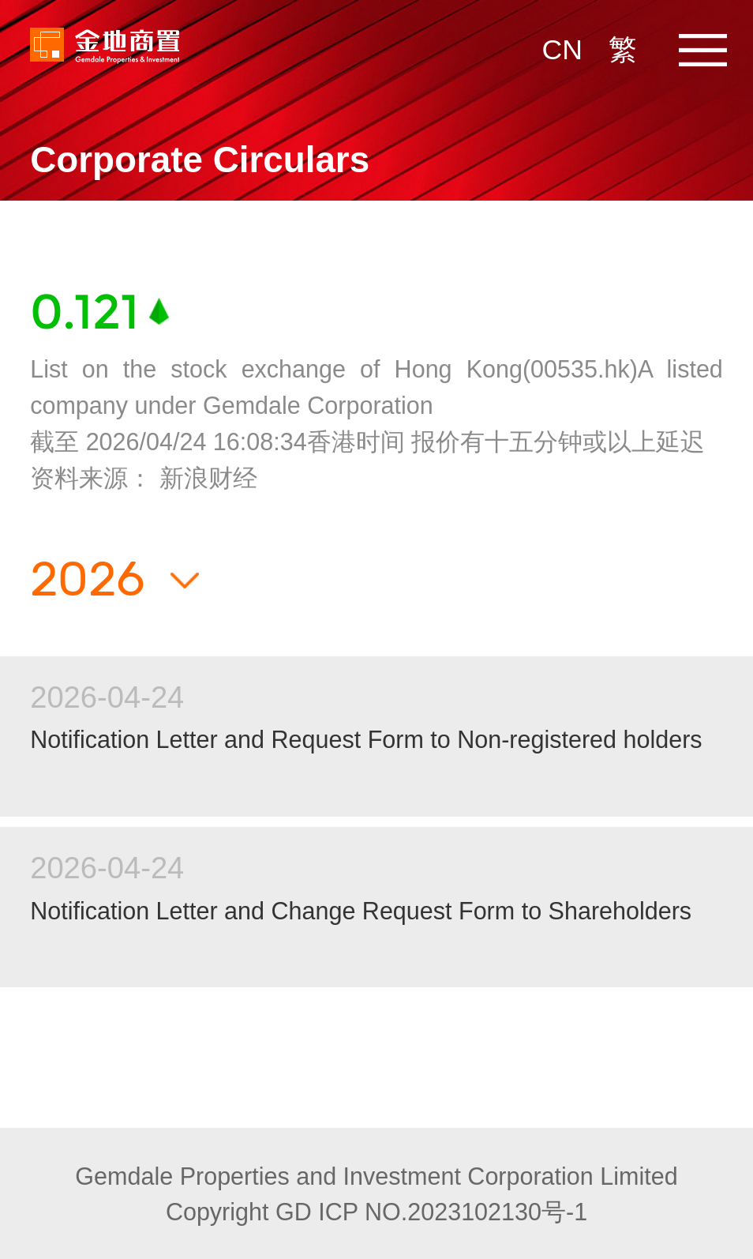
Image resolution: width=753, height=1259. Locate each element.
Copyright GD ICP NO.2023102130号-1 (376, 1211)
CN (562, 50)
